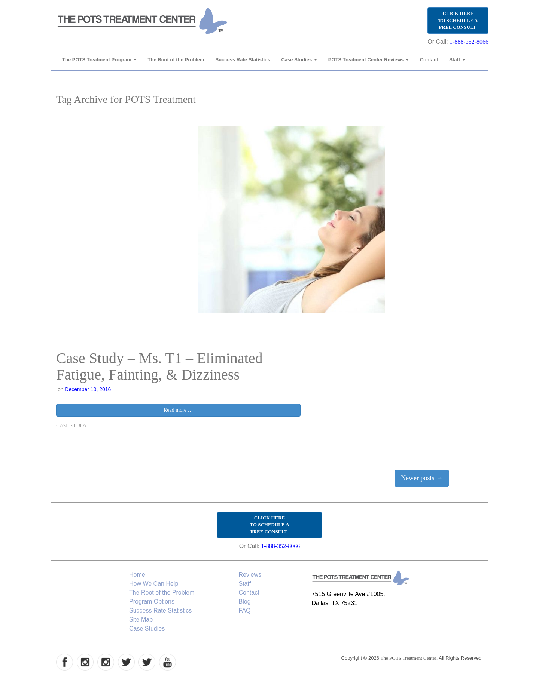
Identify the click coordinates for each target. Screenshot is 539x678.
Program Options (151, 601)
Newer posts (422, 478)
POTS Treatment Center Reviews (368, 59)
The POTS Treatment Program (99, 59)
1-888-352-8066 (469, 42)
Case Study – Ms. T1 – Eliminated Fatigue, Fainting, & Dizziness (159, 366)
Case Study (71, 425)
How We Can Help (153, 583)
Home (137, 574)
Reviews (250, 574)
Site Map (141, 619)
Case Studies (299, 59)
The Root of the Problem (176, 59)
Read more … (178, 410)
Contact (429, 59)
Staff (457, 59)
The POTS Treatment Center (408, 658)
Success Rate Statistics (243, 59)
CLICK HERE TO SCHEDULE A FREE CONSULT (458, 20)
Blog (245, 601)
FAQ (245, 610)
